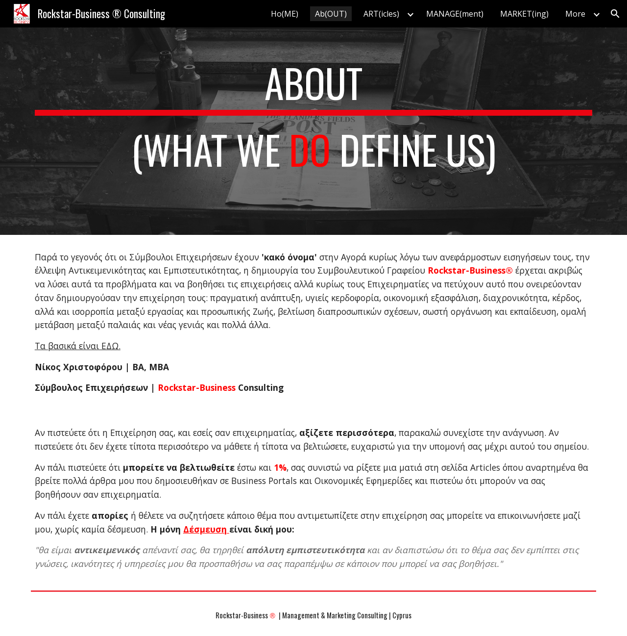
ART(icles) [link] (381, 13)
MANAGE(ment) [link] (454, 13)
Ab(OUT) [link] (331, 13)
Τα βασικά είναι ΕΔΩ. (78, 346)
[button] (615, 13)
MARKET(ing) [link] (524, 13)
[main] (313, 131)
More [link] (575, 13)
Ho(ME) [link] (284, 13)
